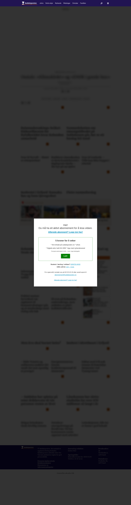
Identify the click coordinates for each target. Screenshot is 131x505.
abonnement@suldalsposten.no (65, 275)
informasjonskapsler (45, 496)
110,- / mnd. (70, 267)
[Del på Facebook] (62, 120)
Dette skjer (49, 3)
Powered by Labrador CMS (65, 502)
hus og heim (46, 128)
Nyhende (58, 3)
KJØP (65, 256)
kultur (86, 128)
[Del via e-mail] (68, 120)
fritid (64, 128)
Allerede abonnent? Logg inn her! (65, 232)
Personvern (42, 494)
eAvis (41, 3)
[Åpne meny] (108, 3)
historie (56, 128)
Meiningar (66, 3)
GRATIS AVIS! (75, 264)
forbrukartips (75, 128)
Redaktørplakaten (44, 492)
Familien (83, 3)
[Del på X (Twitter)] (65, 120)
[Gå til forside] (29, 3)
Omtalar (75, 3)
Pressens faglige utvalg (46, 490)
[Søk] (101, 3)
